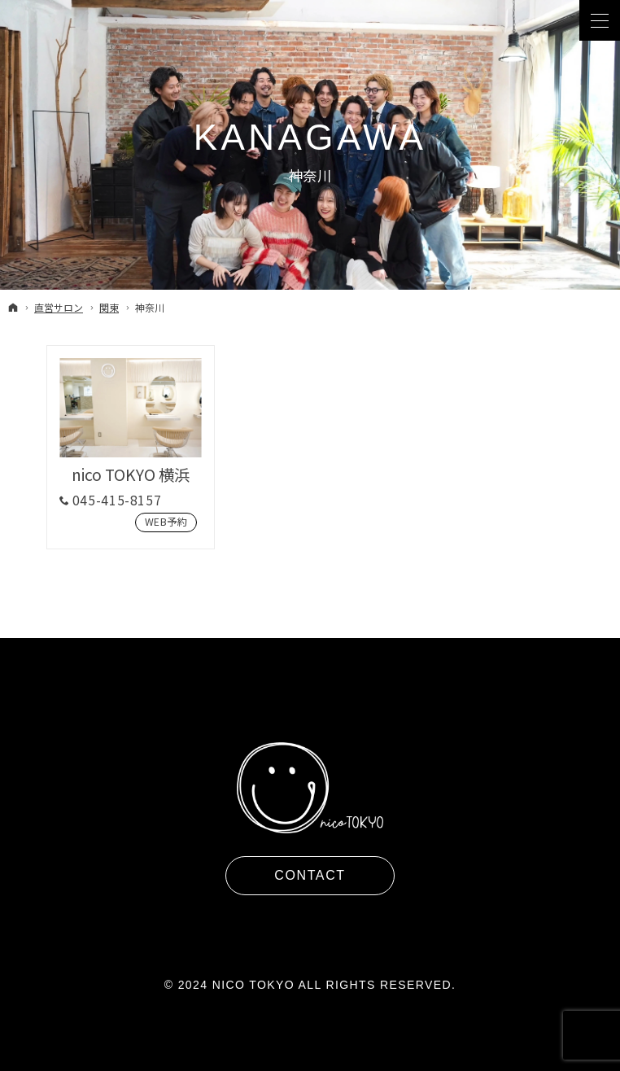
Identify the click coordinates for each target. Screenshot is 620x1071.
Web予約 (161, 522)
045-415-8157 (117, 500)
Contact (309, 875)
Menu (599, 20)
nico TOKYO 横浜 (131, 474)
